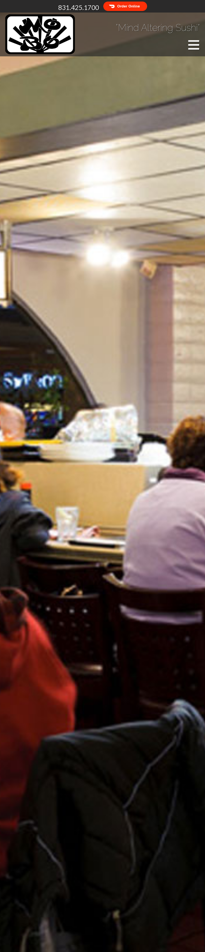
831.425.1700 (78, 7)
